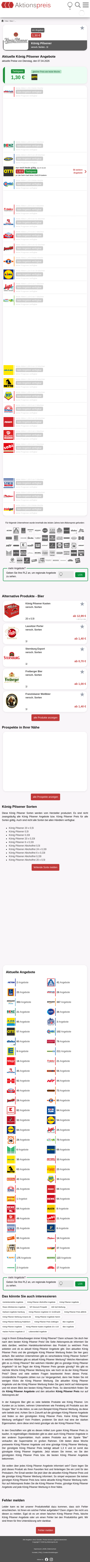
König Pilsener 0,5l (18, 831)
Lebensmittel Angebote (38, 1332)
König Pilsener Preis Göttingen (46, 1322)
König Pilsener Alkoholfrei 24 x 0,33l (27, 849)
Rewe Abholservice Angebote (14, 1307)
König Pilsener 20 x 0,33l (22, 838)
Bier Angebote (68, 1322)
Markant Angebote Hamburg (14, 1312)
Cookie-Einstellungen (50, 1552)
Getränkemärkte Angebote (13, 1302)
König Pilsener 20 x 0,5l (21, 828)
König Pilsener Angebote (69, 1302)
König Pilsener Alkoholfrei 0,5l (24, 845)
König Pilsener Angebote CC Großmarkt (44, 1312)
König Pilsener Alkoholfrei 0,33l (25, 856)
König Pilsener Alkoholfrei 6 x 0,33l (27, 852)
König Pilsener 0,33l (19, 835)
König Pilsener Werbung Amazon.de (17, 1317)
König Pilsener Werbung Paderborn (16, 1322)
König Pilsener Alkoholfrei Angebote (41, 1302)
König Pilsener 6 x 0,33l (21, 842)
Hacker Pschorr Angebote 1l (14, 1332)
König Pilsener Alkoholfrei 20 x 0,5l (27, 860)
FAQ (40, 1552)
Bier (6, 21)
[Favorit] (82, 28)
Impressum (38, 1549)
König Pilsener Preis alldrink (75, 1312)
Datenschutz (51, 1549)
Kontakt (34, 1552)
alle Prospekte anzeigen (45, 797)
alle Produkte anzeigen (45, 717)
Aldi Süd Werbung (58, 1307)
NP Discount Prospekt (38, 1307)
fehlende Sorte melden (45, 867)
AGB (44, 1549)
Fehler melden (45, 1530)
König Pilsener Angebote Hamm (47, 1317)
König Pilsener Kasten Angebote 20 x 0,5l (42, 1327)
